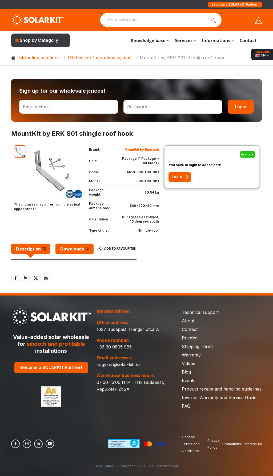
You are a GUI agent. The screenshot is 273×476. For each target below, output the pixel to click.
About (188, 321)
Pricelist (190, 338)
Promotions (231, 444)
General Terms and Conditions (191, 444)
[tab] (30, 249)
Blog (186, 372)
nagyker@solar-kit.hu (118, 364)
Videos (188, 363)
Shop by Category (36, 40)
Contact (248, 40)
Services (183, 40)
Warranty (191, 355)
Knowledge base (148, 40)
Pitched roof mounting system (100, 57)
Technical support (200, 312)
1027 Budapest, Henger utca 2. (128, 329)
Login (240, 106)
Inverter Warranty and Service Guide (219, 397)
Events (188, 380)
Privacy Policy (213, 444)
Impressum (253, 444)
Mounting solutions (39, 57)
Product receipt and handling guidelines (222, 389)
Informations (216, 40)
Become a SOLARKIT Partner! (235, 4)
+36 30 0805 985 (114, 347)
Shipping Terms (198, 346)
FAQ (186, 406)
